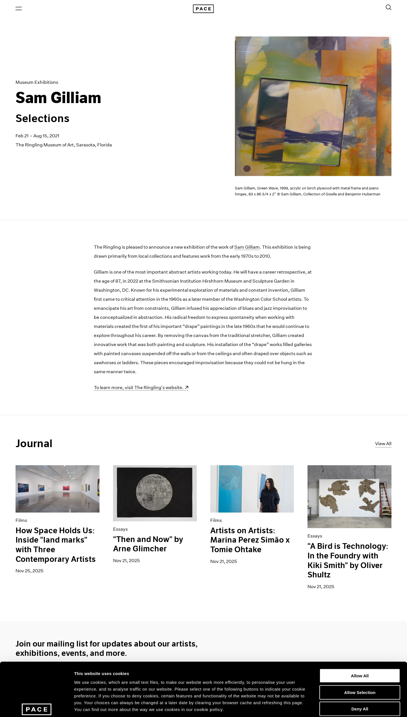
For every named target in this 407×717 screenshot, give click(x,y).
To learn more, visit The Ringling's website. (138, 388)
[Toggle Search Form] (388, 7)
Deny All (359, 668)
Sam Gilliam (247, 247)
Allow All (360, 635)
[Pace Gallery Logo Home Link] (203, 9)
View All (383, 444)
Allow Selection (360, 652)
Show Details (296, 705)
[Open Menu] (19, 8)
